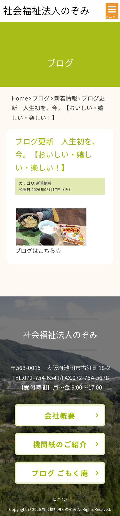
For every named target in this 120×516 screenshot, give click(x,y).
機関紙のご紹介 (60, 444)
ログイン (60, 499)
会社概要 (60, 415)
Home (20, 98)
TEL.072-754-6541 (35, 377)
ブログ (41, 98)
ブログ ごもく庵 (60, 473)
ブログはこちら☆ (38, 250)
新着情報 (65, 98)
